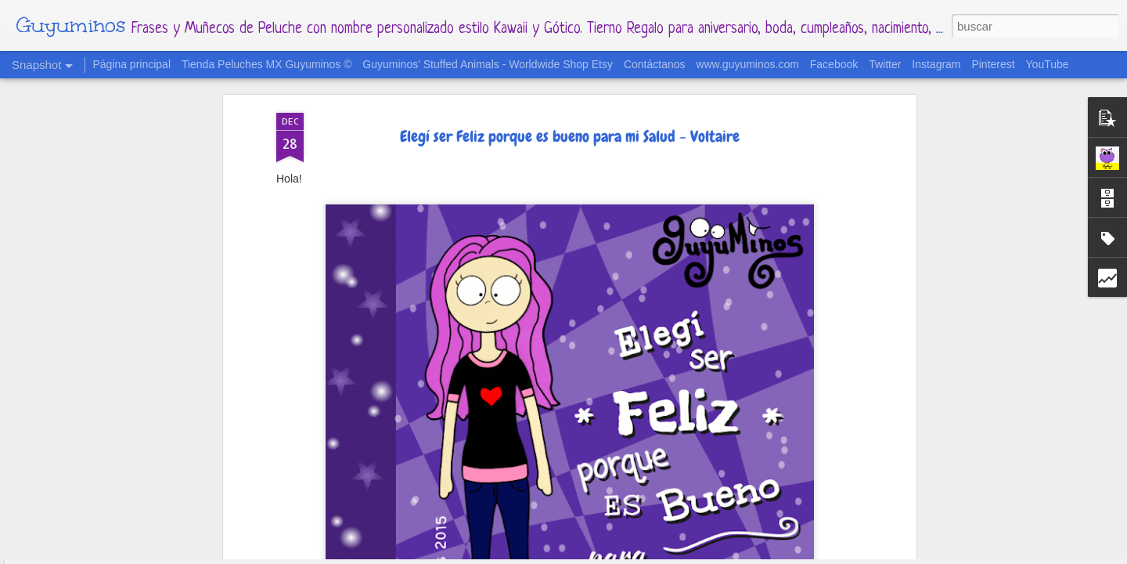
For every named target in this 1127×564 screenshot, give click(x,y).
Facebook (834, 64)
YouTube (1047, 64)
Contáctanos (655, 64)
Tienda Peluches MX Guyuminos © (267, 64)
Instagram (936, 64)
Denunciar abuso (717, 554)
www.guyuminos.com (747, 64)
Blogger (659, 554)
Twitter (885, 64)
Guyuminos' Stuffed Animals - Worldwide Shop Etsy (487, 64)
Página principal (131, 64)
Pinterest (992, 64)
